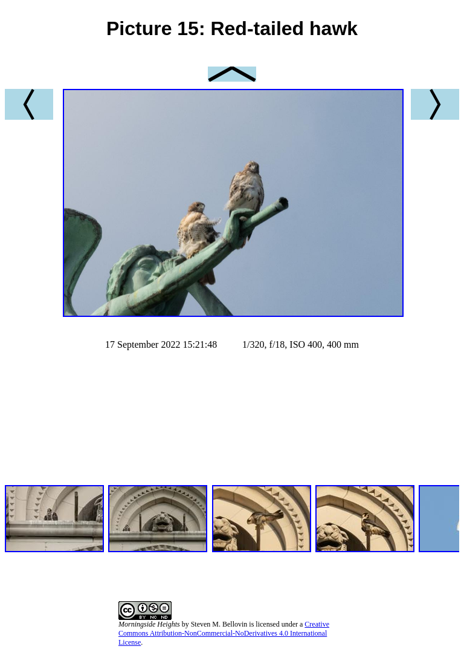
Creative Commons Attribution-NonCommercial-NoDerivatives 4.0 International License (223, 633)
